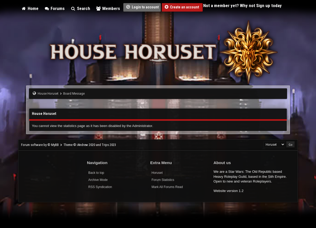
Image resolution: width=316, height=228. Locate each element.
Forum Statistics (163, 180)
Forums (54, 8)
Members (108, 8)
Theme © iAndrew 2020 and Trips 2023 (90, 145)
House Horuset (48, 93)
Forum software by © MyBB (40, 145)
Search (80, 8)
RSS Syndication (100, 187)
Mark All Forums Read (167, 187)
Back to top (96, 173)
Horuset (157, 173)
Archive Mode (98, 180)
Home (29, 8)
